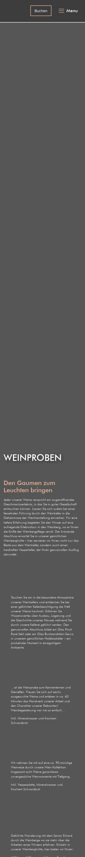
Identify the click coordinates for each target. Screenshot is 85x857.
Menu (72, 10)
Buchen (40, 10)
